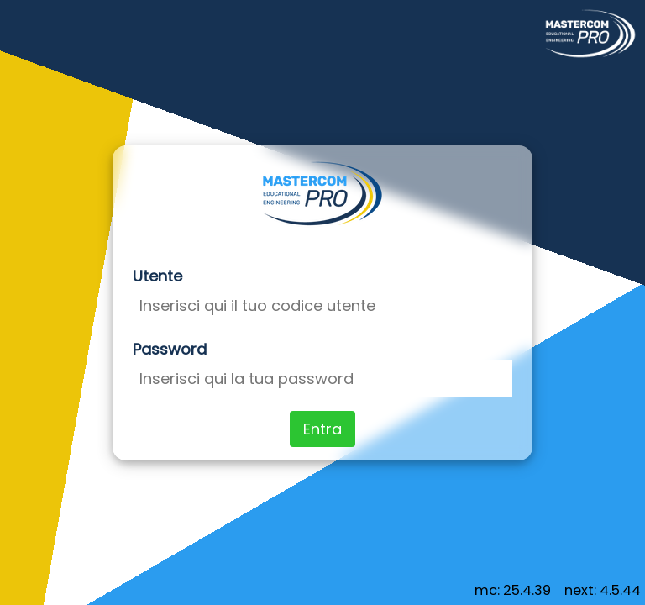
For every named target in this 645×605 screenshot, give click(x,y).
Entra (322, 428)
